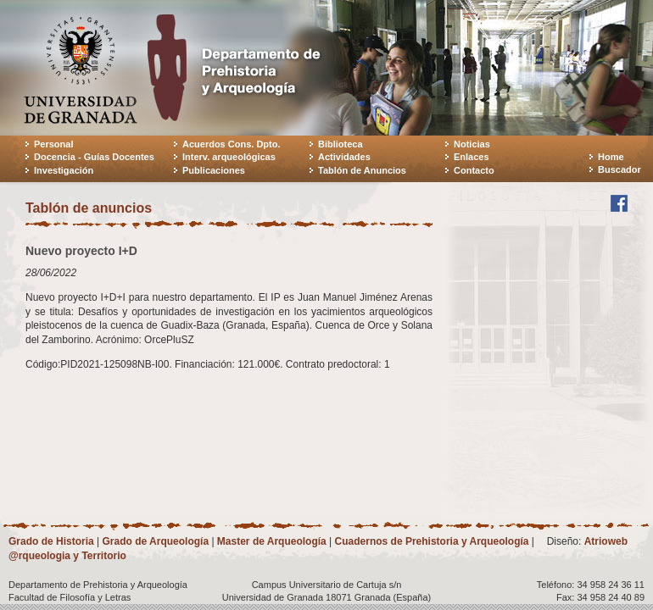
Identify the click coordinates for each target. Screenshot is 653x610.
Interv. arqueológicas (229, 157)
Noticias (472, 144)
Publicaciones (213, 170)
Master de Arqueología (271, 541)
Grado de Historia (51, 541)
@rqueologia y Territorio (67, 556)
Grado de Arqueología (155, 541)
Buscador (619, 169)
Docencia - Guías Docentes (94, 157)
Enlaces (471, 157)
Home (611, 157)
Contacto (474, 170)
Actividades (344, 157)
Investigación (63, 170)
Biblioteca (340, 144)
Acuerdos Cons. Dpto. (231, 144)
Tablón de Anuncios (362, 170)
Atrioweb (606, 541)
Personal (53, 144)
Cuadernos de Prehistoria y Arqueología (432, 541)
